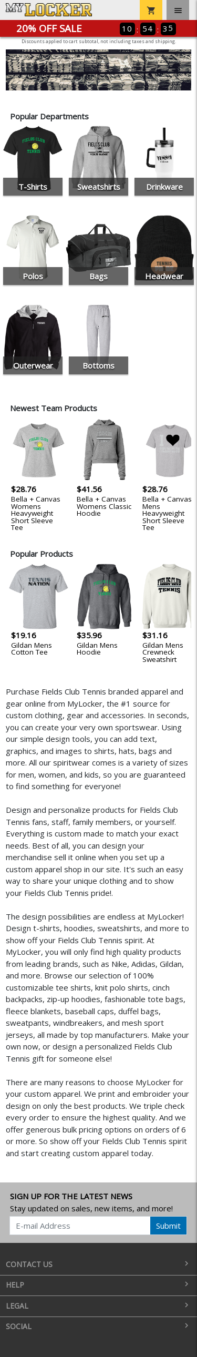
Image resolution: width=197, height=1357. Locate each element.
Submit (168, 1225)
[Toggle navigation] (178, 10)
